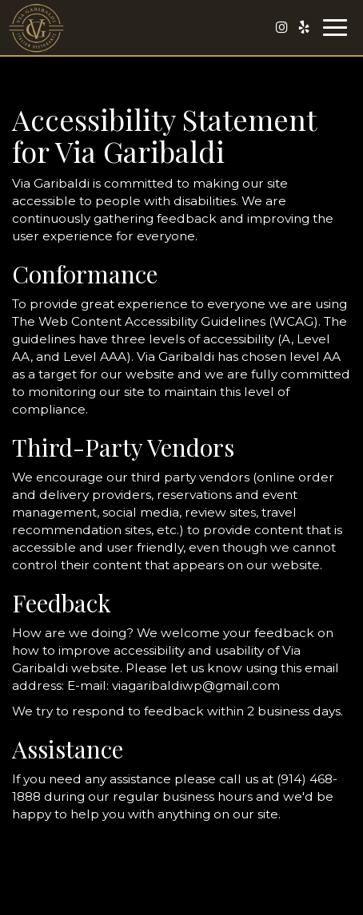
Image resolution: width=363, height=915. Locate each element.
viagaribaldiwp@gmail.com (196, 685)
